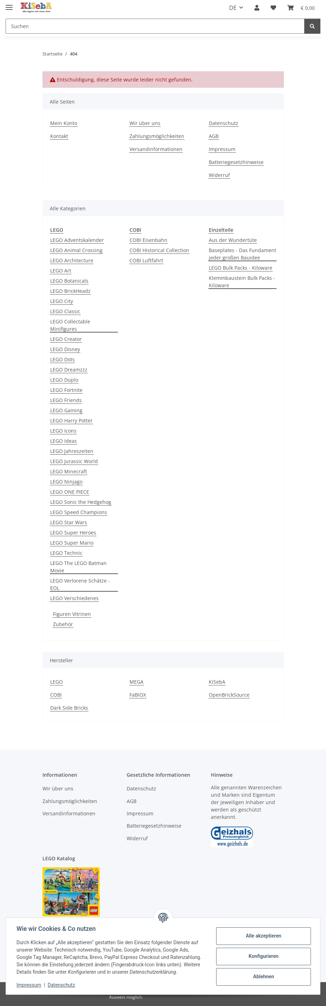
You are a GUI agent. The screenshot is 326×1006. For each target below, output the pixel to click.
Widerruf (219, 175)
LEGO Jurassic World (74, 461)
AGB (214, 136)
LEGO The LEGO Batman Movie (78, 567)
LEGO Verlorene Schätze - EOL (80, 584)
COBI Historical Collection (159, 250)
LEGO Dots (62, 359)
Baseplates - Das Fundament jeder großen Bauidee (242, 254)
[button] (257, 8)
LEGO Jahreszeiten (71, 451)
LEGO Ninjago (66, 481)
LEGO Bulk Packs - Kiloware (240, 267)
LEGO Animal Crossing (76, 250)
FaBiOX (137, 694)
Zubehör (63, 624)
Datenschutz (62, 985)
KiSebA (217, 681)
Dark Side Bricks (69, 707)
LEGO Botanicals (69, 280)
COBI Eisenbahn (148, 240)
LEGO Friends (66, 400)
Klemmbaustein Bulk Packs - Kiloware (242, 282)
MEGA (136, 681)
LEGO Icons (63, 430)
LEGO (56, 681)
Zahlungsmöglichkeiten (156, 136)
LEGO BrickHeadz (70, 291)
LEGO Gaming (66, 410)
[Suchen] (155, 26)
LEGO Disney (65, 349)
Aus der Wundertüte (233, 240)
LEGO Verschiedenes (74, 598)
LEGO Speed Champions (78, 512)
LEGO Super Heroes (73, 532)
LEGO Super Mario (71, 542)
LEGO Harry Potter (71, 420)
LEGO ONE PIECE (69, 491)
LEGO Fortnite (66, 390)
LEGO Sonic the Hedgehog (80, 502)
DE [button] (233, 8)
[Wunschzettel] (273, 8)
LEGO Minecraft (68, 471)
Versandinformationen (155, 149)
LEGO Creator (66, 339)
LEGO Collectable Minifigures (70, 325)
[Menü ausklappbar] (9, 4)
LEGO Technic (66, 553)
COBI (56, 694)
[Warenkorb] (301, 8)
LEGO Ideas (63, 441)
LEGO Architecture (71, 260)
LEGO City (61, 301)
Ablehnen (262, 976)
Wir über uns (144, 123)
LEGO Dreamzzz (68, 369)
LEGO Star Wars (68, 522)
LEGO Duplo (64, 379)
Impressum (29, 985)
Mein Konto (63, 123)
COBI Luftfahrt (146, 260)
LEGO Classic (65, 311)
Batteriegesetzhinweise (236, 162)
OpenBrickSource (229, 694)
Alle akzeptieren (262, 936)
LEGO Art (60, 270)
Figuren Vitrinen (72, 614)
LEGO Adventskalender (77, 240)
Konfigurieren (263, 956)
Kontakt (59, 136)
